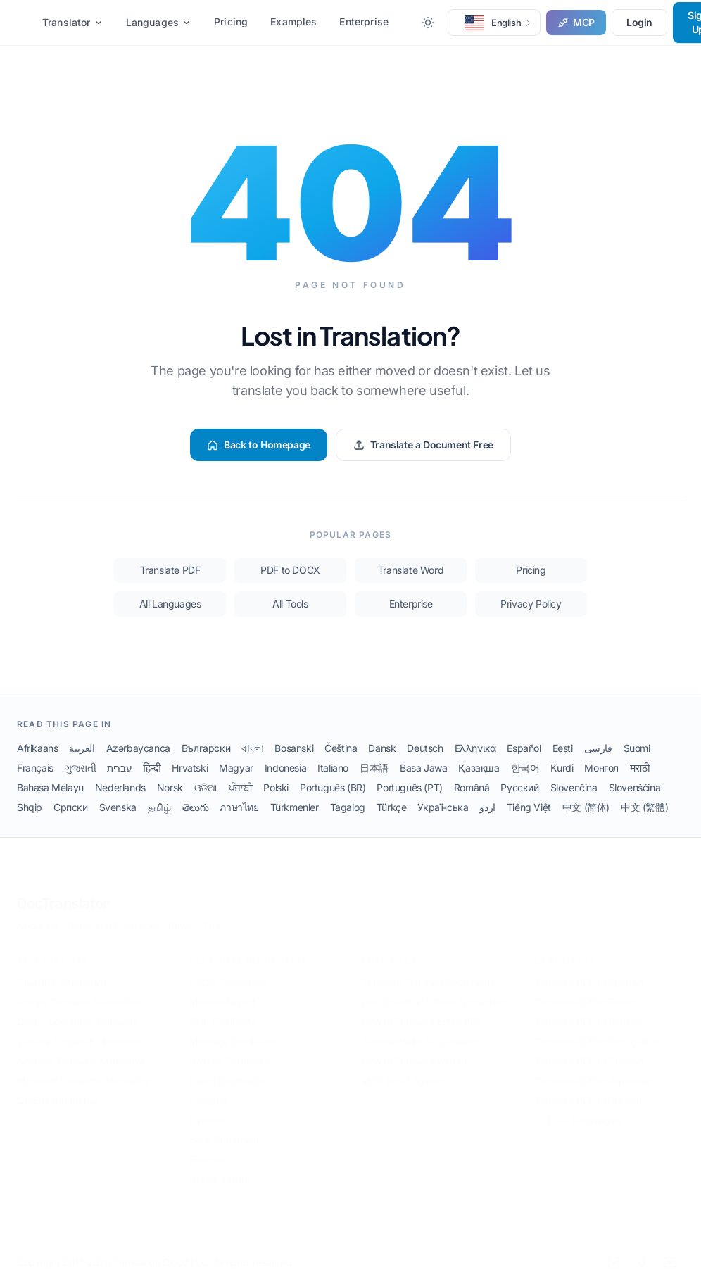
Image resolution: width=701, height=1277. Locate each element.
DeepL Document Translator (78, 1012)
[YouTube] (670, 1253)
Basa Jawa (423, 768)
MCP (576, 22)
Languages (158, 22)
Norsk (170, 787)
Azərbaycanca (138, 748)
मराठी (640, 768)
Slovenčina (574, 787)
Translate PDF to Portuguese (596, 1032)
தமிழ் (159, 807)
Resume (207, 1150)
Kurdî (561, 768)
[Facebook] (642, 1253)
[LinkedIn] (614, 1253)
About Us (37, 916)
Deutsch (425, 748)
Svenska (118, 807)
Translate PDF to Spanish (588, 973)
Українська (442, 807)
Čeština (340, 748)
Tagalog (347, 807)
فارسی (598, 748)
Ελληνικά (475, 748)
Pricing (231, 21)
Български (206, 748)
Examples (293, 21)
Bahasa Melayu (50, 787)
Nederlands (120, 787)
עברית (119, 768)
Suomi (637, 748)
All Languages (170, 604)
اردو (487, 807)
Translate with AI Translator (420, 1032)
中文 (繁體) (644, 807)
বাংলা (252, 748)
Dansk (382, 748)
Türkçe (392, 807)
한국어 (525, 768)
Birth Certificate (222, 1012)
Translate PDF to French (586, 992)
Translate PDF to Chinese (588, 1051)
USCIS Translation (228, 973)
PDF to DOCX (290, 570)
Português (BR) (332, 787)
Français (35, 768)
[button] (494, 22)
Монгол (601, 768)
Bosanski (293, 748)
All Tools (290, 604)
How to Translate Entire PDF (422, 1012)
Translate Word (410, 570)
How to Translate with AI (414, 1051)
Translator (72, 22)
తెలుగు (195, 807)
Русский (519, 787)
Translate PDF (170, 570)
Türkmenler (294, 807)
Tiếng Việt (529, 807)
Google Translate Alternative (78, 992)
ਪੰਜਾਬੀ (241, 787)
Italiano (332, 768)
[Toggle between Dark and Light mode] (428, 22)
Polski (276, 787)
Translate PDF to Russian (587, 1091)
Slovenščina (635, 787)
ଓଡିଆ (205, 787)
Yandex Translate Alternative (79, 1032)
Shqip (29, 807)
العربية (81, 748)
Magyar (236, 768)
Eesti (562, 748)
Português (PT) (409, 787)
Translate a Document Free (423, 445)
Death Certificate (226, 1071)
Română (472, 787)
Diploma (207, 1110)
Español (524, 748)
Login (639, 22)
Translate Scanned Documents (428, 973)
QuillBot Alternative (58, 1091)
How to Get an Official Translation (433, 992)
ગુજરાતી (80, 768)
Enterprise (364, 21)
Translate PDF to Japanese (592, 1071)
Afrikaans (37, 748)
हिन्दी (151, 768)
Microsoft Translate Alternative (83, 1071)
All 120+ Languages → (583, 1110)
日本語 (374, 768)
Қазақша (478, 768)
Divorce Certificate (229, 1051)
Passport (208, 1091)
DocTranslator (62, 894)
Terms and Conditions (112, 916)
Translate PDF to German (588, 1012)
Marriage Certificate (232, 1032)
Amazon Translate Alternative (81, 1051)
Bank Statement (224, 1130)
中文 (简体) (586, 807)
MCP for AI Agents (402, 1071)
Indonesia (285, 768)
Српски (70, 807)
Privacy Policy (530, 604)
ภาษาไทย (239, 807)
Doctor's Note (219, 1170)
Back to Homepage (258, 445)
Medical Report (222, 992)
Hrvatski (190, 768)
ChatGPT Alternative (61, 973)
